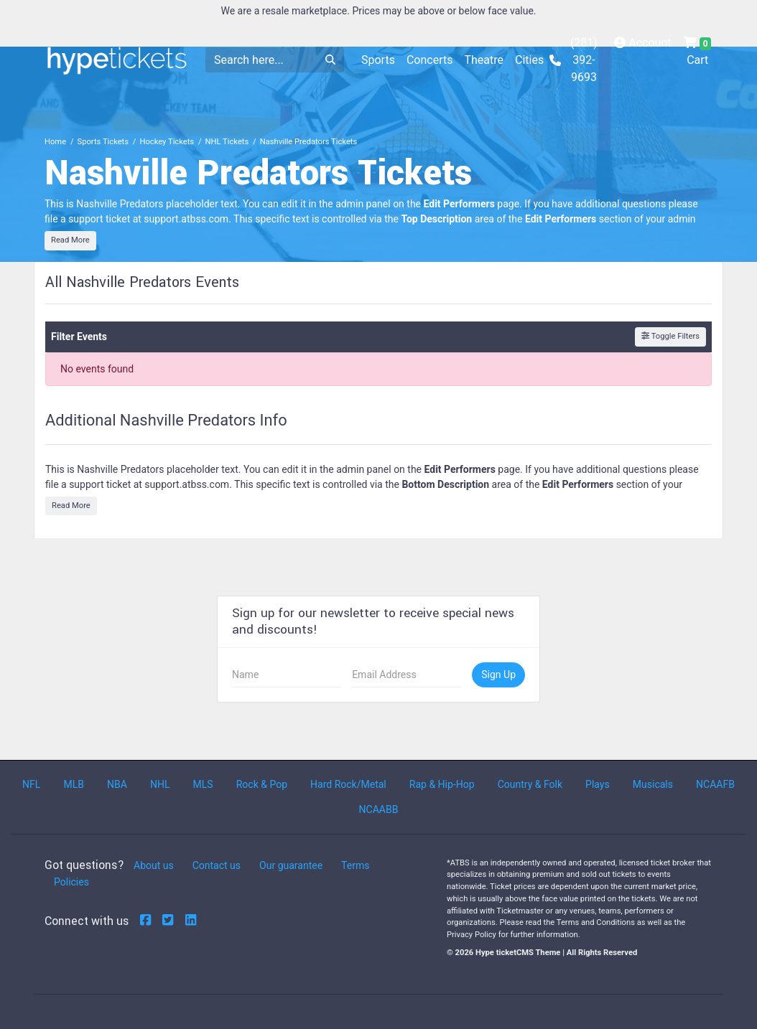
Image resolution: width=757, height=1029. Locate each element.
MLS (203, 784)
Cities (529, 60)
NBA (117, 784)
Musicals (653, 784)
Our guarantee (290, 865)
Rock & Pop (261, 784)
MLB (73, 784)
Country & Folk (530, 784)
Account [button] (642, 43)
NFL (31, 784)
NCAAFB (715, 784)
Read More (70, 240)
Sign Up (498, 674)
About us (154, 865)
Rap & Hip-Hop (442, 784)
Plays (597, 784)
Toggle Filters (670, 336)
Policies (71, 882)
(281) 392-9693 (573, 60)
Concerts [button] (430, 60)
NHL (160, 784)
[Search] (261, 59)
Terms (355, 865)
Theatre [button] (483, 60)
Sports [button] (378, 60)
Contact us (216, 865)
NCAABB (379, 809)
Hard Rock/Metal (348, 784)
